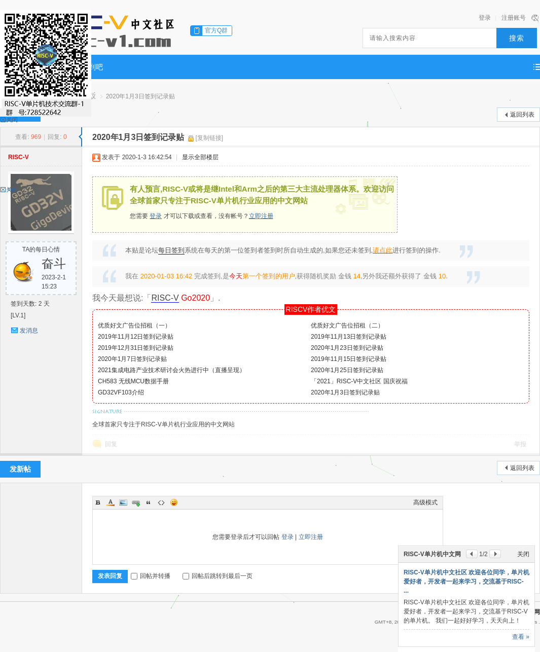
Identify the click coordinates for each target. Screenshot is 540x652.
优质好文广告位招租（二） (347, 325)
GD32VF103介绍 (121, 392)
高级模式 (425, 502)
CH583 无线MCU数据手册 (133, 381)
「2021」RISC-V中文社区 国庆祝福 (359, 381)
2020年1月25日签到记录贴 (347, 370)
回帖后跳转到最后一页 (218, 575)
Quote (148, 502)
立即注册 (261, 216)
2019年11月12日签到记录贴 (135, 336)
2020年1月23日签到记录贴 (347, 347)
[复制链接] (210, 137)
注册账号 (513, 17)
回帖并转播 (150, 575)
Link (136, 502)
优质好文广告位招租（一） (134, 325)
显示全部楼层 (200, 157)
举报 (520, 444)
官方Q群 (216, 30)
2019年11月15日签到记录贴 (348, 359)
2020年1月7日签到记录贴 (132, 359)
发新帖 (20, 469)
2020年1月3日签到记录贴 (140, 96)
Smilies (174, 502)
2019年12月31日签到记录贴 (135, 347)
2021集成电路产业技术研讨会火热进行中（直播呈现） (171, 370)
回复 (111, 444)
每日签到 (171, 250)
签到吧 (92, 67)
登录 (485, 17)
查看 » (520, 636)
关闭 (523, 554)
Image (123, 502)
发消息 (29, 330)
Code (161, 502)
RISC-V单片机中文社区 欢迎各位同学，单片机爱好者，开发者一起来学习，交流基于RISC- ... (466, 581)
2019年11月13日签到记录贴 (348, 336)
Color (110, 502)
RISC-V (18, 157)
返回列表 (522, 114)
